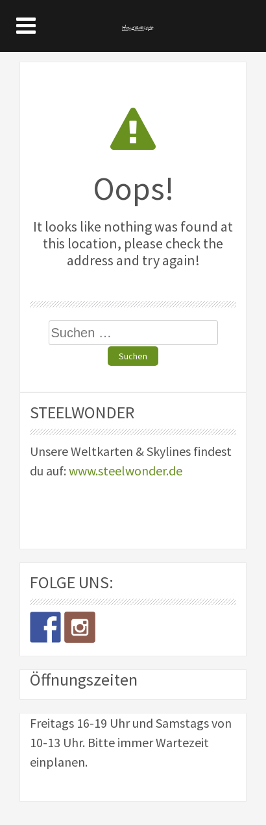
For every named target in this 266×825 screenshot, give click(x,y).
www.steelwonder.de (125, 470)
